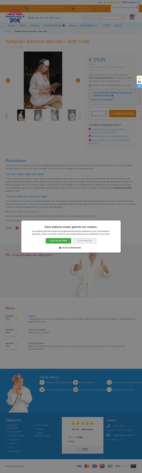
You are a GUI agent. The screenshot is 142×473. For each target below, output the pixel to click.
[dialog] (71, 236)
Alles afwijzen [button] (85, 241)
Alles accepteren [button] (58, 241)
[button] (71, 247)
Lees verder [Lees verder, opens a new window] (105, 234)
